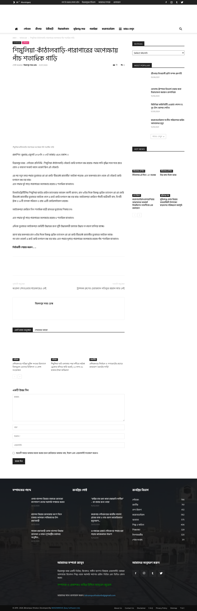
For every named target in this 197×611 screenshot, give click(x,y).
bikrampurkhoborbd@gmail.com (100, 595)
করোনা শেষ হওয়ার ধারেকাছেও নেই (29, 288)
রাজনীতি (93, 359)
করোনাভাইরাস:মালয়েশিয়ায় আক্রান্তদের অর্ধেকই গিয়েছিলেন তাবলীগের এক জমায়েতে (143, 204)
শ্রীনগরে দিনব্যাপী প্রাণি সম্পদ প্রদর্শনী (166, 73)
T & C (182, 608)
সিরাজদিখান (63, 29)
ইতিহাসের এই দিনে (138, 171)
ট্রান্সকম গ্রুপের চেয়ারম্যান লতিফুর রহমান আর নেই (101, 288)
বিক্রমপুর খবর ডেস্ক (30, 65)
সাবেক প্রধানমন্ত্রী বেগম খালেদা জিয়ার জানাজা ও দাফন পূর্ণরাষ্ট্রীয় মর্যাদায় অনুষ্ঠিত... (47, 534)
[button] (180, 29)
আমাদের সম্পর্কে (104, 2)
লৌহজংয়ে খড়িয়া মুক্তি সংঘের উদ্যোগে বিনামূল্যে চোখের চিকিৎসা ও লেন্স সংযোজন (29, 366)
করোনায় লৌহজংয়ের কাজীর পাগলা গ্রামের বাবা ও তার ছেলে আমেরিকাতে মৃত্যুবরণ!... (106, 517)
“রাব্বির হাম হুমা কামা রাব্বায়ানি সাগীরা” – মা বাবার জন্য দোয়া (107, 500)
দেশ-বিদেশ (136, 195)
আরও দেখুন (126, 29)
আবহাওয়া (23, 38)
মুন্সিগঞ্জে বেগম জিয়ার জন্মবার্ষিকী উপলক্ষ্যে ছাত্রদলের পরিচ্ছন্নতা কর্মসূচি (171, 202)
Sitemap (173, 608)
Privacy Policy (161, 608)
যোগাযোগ (117, 2)
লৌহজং (27, 29)
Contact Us (129, 608)
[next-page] (20, 377)
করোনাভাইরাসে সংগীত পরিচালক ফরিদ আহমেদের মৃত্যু (167, 121)
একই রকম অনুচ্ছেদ (22, 330)
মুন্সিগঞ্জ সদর (79, 29)
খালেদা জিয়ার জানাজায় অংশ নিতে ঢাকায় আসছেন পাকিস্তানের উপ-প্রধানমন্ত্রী (46, 517)
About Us (118, 608)
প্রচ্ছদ (14, 38)
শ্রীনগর (38, 29)
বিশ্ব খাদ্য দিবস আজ (168, 175)
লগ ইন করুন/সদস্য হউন (70, 2)
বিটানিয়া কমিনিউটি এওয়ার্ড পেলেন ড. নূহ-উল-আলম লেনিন (167, 106)
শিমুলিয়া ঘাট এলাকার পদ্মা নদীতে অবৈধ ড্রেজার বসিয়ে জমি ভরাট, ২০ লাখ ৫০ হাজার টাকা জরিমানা (68, 366)
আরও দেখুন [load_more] (158, 136)
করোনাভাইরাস (108, 29)
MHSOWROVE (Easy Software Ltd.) (66, 608)
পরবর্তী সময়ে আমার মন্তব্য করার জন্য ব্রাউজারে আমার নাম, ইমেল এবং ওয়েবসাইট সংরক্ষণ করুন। (57, 453)
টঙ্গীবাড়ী (49, 29)
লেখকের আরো (41, 330)
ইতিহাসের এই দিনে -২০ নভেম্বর (144, 175)
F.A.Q (151, 608)
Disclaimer (141, 608)
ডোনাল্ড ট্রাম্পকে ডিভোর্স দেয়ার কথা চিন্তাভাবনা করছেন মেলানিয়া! (166, 90)
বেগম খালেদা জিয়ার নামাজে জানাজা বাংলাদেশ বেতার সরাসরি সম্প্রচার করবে (47, 500)
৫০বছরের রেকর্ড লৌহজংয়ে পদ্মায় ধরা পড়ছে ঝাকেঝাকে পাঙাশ (107, 532)
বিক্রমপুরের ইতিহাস (88, 2)
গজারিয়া (93, 29)
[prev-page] (15, 377)
